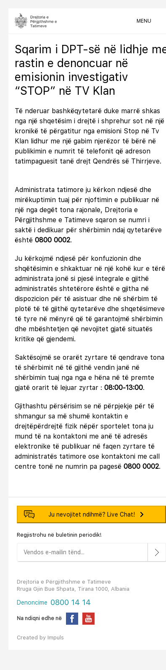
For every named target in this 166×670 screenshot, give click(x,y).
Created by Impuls (40, 637)
